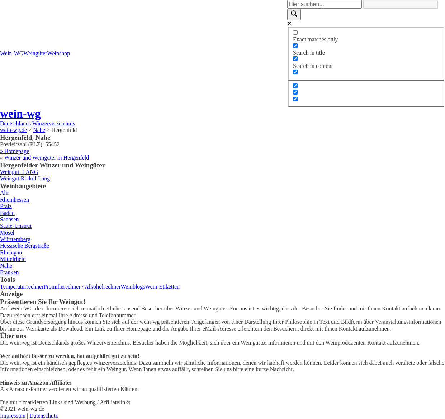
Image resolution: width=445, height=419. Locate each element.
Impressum (12, 416)
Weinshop (58, 53)
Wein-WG (11, 53)
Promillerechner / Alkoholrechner (81, 287)
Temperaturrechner (21, 287)
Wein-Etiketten (162, 287)
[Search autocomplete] (400, 4)
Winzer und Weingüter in (46, 158)
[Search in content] (295, 58)
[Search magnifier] (294, 14)
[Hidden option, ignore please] (295, 85)
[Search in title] (295, 45)
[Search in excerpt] (295, 72)
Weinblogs (133, 287)
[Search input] (324, 4)
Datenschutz (43, 416)
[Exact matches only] (295, 32)
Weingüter (35, 53)
